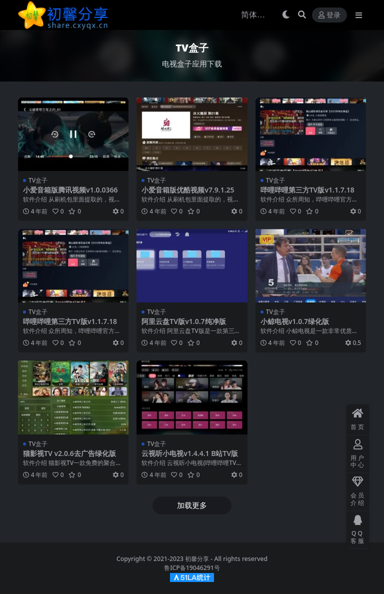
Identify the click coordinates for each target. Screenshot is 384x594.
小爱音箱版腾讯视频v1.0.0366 (70, 189)
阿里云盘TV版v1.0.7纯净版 (184, 321)
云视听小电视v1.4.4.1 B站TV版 (190, 453)
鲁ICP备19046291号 (192, 568)
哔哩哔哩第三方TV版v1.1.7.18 (307, 189)
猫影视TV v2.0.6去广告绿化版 (69, 453)
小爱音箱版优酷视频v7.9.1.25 (188, 189)
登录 (329, 15)
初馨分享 (197, 558)
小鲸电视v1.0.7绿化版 (294, 321)
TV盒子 (38, 180)
